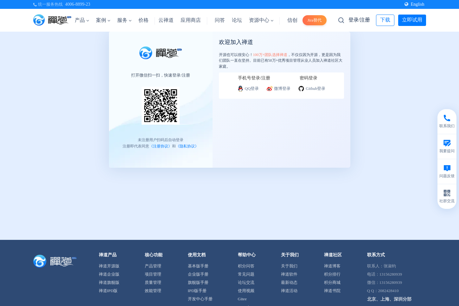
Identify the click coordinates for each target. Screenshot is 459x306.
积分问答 (246, 266)
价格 (143, 20)
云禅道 (166, 20)
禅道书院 (332, 290)
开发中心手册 (200, 299)
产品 (82, 20)
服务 (124, 20)
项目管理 (153, 274)
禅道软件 (289, 274)
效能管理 (153, 290)
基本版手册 (198, 266)
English (414, 4)
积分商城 (332, 282)
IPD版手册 (197, 290)
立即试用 (412, 19)
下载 (385, 19)
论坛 (237, 20)
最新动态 (289, 282)
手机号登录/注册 (254, 78)
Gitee (242, 299)
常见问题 (246, 274)
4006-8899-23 (77, 4)
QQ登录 (248, 88)
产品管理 (153, 266)
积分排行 (332, 274)
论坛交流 (246, 282)
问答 (220, 20)
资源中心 (261, 20)
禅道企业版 (109, 274)
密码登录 (308, 78)
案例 (103, 20)
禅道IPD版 (108, 290)
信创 (292, 20)
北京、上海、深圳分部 (389, 299)
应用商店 (191, 20)
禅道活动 (289, 290)
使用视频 (246, 290)
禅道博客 (332, 266)
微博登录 (278, 88)
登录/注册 (359, 19)
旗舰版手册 (198, 282)
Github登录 (311, 88)
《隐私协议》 (187, 146)
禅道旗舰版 (109, 282)
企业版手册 (198, 274)
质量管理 (153, 282)
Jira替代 (315, 20)
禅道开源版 (109, 266)
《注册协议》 (160, 146)
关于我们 (289, 266)
